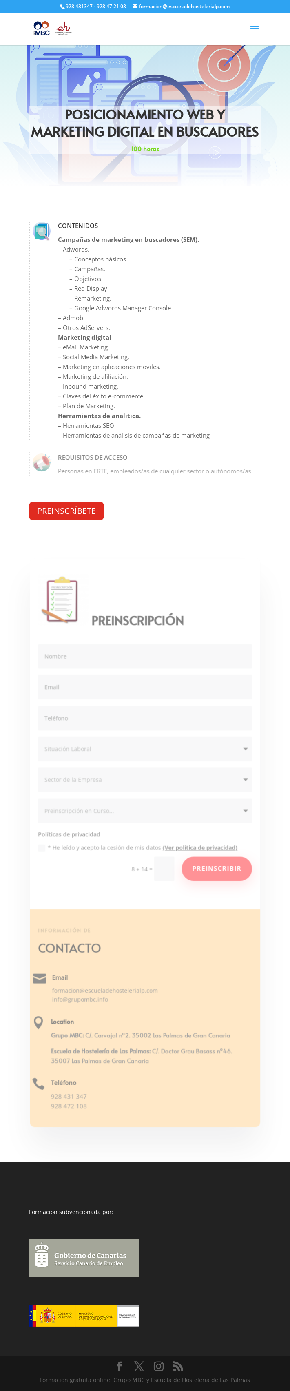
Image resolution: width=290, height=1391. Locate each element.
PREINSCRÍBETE (66, 510)
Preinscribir (216, 868)
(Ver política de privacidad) (200, 847)
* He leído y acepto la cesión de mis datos (138, 848)
